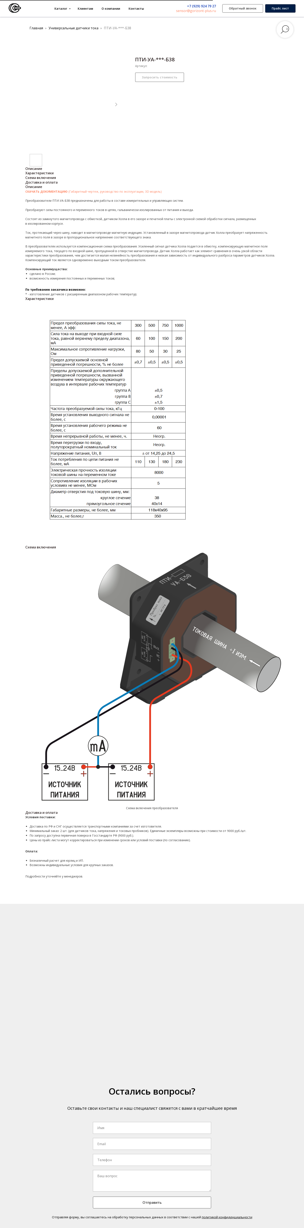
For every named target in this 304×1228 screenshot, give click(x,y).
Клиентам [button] (85, 9)
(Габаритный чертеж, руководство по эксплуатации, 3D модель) (115, 191)
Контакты (136, 9)
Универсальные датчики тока (74, 28)
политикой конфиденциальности (227, 1217)
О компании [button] (111, 9)
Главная (36, 28)
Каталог (61, 9)
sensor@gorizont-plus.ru (196, 10)
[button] (242, 8)
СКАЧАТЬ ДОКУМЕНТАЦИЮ (46, 191)
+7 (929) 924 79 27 (201, 6)
